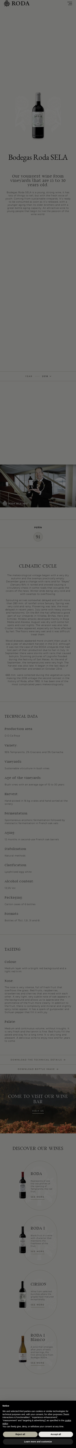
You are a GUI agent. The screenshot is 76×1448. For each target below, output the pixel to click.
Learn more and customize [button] (38, 1441)
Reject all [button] (20, 1434)
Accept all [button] (56, 1434)
